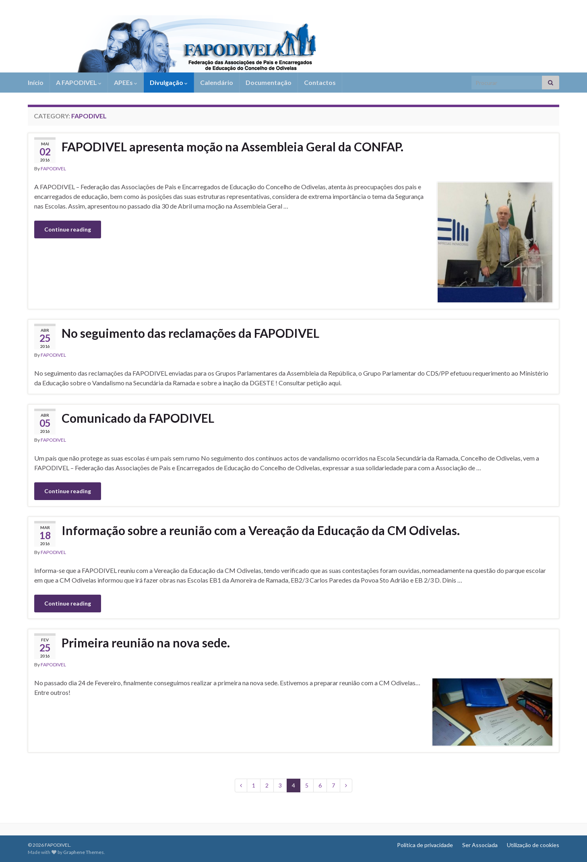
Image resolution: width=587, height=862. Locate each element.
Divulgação (169, 82)
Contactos (320, 82)
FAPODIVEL (53, 168)
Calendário (216, 82)
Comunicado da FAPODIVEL (138, 418)
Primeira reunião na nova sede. (146, 642)
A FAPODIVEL (78, 82)
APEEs (125, 82)
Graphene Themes (83, 852)
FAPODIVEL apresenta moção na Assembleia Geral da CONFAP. (232, 146)
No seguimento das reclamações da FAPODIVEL (190, 333)
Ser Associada (480, 844)
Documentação (268, 82)
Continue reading (67, 229)
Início (35, 82)
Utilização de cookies (533, 844)
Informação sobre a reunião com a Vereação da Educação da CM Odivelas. (261, 530)
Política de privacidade (425, 844)
